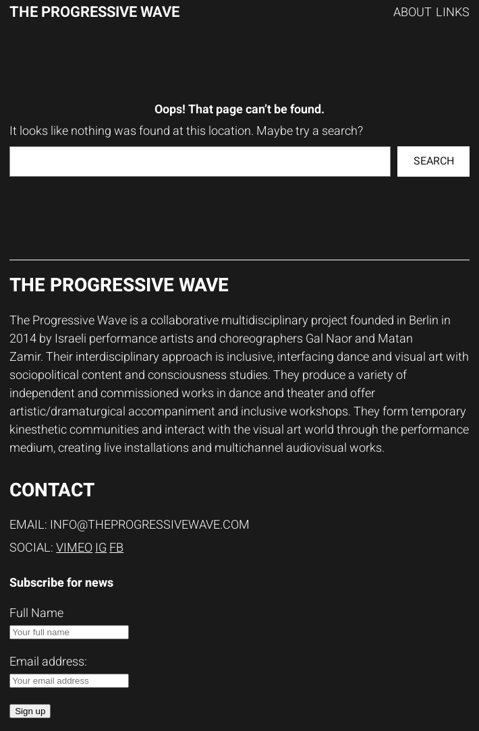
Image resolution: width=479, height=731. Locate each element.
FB (116, 548)
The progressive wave (94, 12)
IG (101, 548)
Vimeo (74, 548)
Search (434, 161)
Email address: (69, 670)
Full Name (36, 613)
